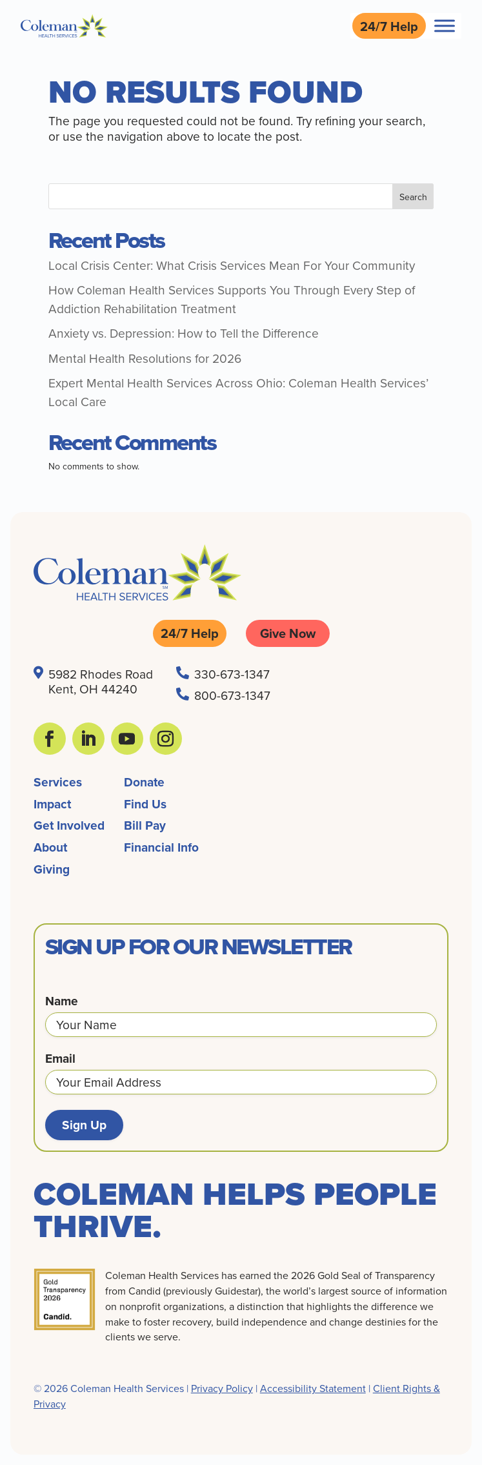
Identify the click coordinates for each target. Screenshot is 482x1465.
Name (61, 1001)
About (50, 847)
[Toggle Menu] (444, 25)
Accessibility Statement (313, 1388)
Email (60, 1058)
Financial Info (161, 847)
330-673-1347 (232, 673)
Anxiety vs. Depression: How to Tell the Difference (183, 333)
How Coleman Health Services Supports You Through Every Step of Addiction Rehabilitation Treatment (231, 299)
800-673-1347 (232, 695)
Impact (52, 804)
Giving (52, 869)
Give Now (288, 633)
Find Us (145, 804)
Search (413, 196)
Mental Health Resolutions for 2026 (144, 358)
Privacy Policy (222, 1388)
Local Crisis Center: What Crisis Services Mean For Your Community (231, 265)
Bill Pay (145, 825)
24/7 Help (389, 26)
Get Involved (69, 825)
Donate (144, 782)
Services (58, 782)
